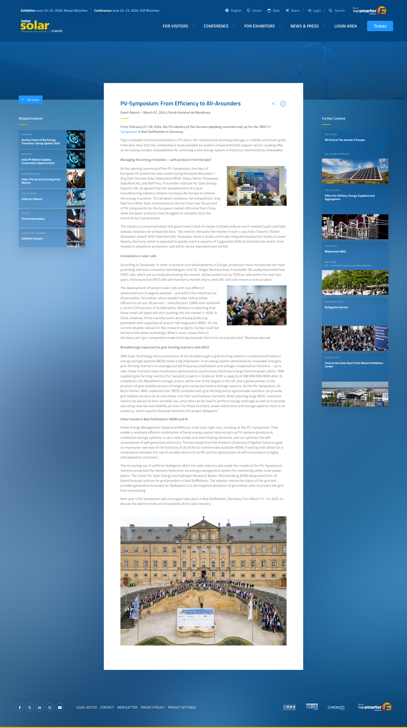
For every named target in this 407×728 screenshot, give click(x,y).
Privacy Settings (182, 707)
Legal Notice (86, 707)
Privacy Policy (153, 707)
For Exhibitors (259, 26)
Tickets (380, 26)
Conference (216, 26)
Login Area (345, 26)
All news (29, 99)
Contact (107, 707)
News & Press (304, 26)
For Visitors (175, 26)
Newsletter (127, 707)
